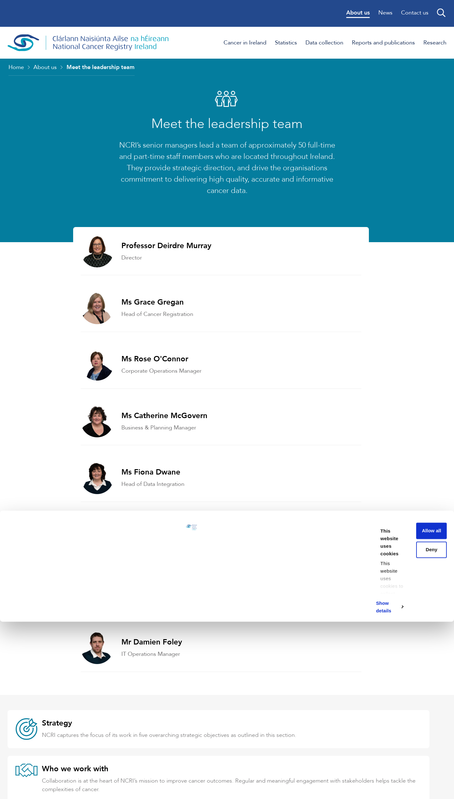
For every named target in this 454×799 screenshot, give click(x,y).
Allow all (401, 716)
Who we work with (300, 545)
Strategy (59, 545)
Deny (401, 735)
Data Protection (295, 610)
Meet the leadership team (101, 69)
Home (16, 69)
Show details (97, 786)
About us (45, 69)
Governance (65, 610)
